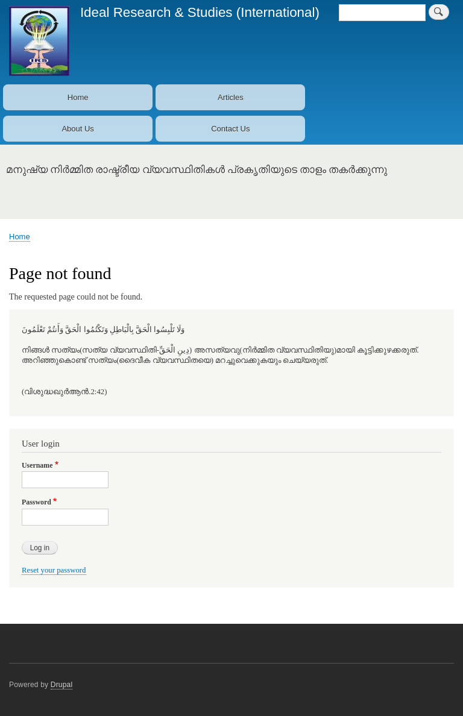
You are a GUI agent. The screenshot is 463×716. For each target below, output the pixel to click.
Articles (231, 97)
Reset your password (54, 570)
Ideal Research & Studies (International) (200, 12)
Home (78, 97)
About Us (77, 128)
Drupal (62, 684)
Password (36, 502)
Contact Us (230, 128)
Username (37, 465)
